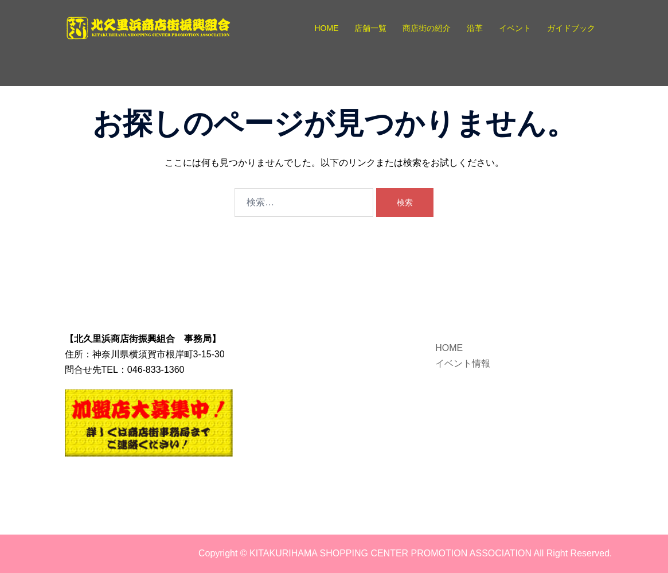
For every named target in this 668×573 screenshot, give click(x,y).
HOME (326, 28)
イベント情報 (462, 363)
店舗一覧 (370, 28)
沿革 (475, 28)
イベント (515, 28)
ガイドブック (571, 28)
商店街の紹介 (427, 28)
